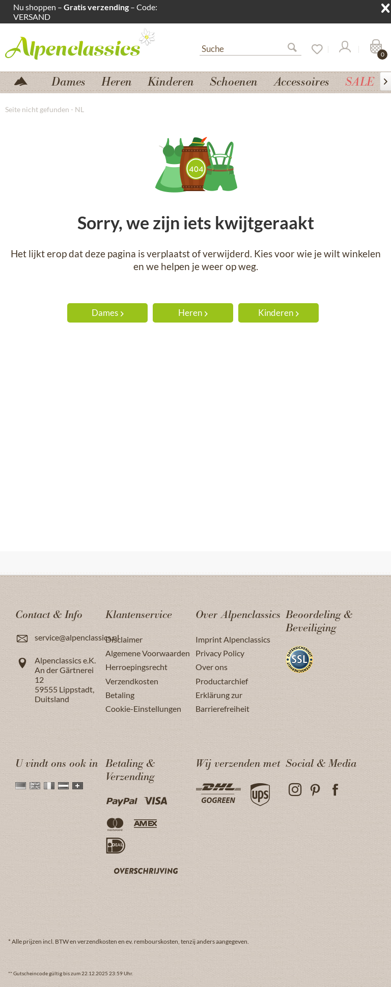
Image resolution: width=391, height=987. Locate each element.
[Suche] (250, 48)
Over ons (212, 667)
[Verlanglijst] (313, 49)
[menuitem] (250, 47)
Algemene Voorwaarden (147, 653)
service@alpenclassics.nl (77, 637)
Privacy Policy (220, 653)
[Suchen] (296, 49)
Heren (193, 312)
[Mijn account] (344, 49)
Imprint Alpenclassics (233, 639)
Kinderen (278, 312)
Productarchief (222, 681)
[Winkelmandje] (375, 49)
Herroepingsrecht (136, 667)
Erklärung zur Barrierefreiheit (222, 701)
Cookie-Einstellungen (143, 708)
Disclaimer (124, 639)
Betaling (119, 695)
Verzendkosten (131, 681)
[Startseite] (25, 80)
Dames (108, 312)
